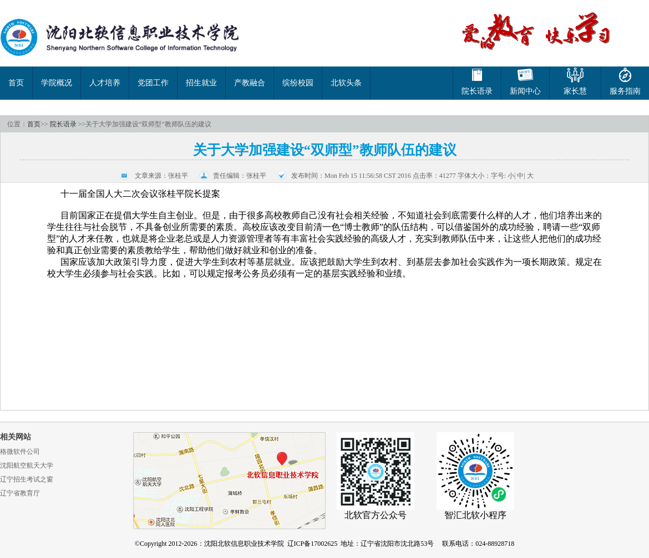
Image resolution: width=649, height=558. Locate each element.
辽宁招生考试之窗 (26, 479)
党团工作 (153, 83)
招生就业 (201, 83)
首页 (16, 83)
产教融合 (249, 83)
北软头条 (346, 83)
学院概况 (56, 83)
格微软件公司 (20, 451)
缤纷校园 (297, 83)
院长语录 (63, 124)
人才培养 (104, 83)
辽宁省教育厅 (20, 493)
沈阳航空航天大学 (26, 465)
